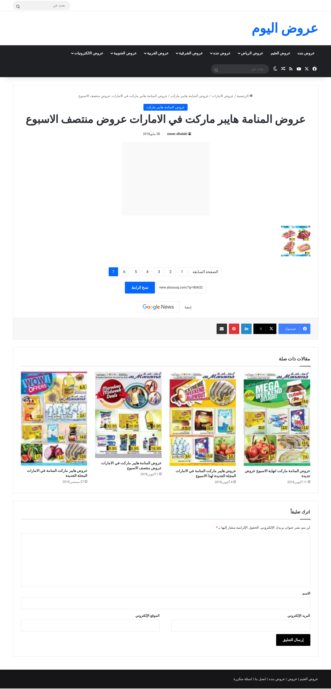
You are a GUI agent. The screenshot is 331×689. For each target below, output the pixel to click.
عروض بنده (306, 53)
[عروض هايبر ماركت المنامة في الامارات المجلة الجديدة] (54, 419)
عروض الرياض (252, 53)
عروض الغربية (158, 53)
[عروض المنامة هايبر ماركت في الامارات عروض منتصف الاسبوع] (128, 415)
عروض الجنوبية (125, 53)
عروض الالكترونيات (88, 53)
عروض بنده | (276, 679)
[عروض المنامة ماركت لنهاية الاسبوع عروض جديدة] (277, 419)
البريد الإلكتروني (298, 616)
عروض (292, 679)
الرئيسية (245, 96)
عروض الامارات (223, 96)
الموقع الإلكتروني (147, 616)
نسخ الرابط (139, 287)
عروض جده (221, 53)
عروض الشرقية (190, 53)
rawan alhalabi (177, 134)
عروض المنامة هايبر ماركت (189, 96)
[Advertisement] (166, 179)
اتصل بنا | (260, 679)
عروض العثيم (280, 53)
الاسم (306, 593)
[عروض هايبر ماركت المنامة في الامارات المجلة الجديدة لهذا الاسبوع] (203, 419)
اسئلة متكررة (243, 679)
